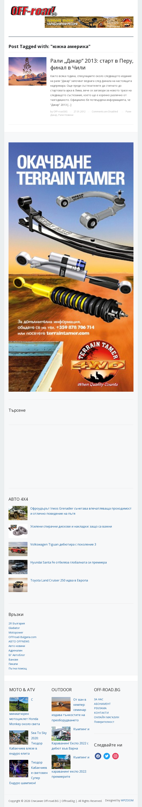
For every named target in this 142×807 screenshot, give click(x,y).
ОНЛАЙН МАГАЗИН (106, 717)
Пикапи (13, 664)
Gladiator (14, 628)
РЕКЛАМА (100, 708)
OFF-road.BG (60, 111)
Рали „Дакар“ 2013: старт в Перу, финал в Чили (91, 64)
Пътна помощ (18, 668)
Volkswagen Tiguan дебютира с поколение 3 (63, 544)
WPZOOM (127, 800)
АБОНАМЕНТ (102, 704)
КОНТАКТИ (101, 712)
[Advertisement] (37, 456)
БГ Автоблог (17, 655)
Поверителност (104, 722)
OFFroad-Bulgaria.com (22, 637)
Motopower (16, 632)
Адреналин (15, 650)
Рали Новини (65, 115)
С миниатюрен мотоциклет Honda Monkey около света (24, 711)
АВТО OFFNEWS (19, 641)
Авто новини (17, 646)
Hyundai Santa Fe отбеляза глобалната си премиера (68, 562)
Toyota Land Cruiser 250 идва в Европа (59, 580)
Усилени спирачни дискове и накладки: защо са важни (71, 526)
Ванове (13, 659)
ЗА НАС (98, 699)
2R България (17, 623)
